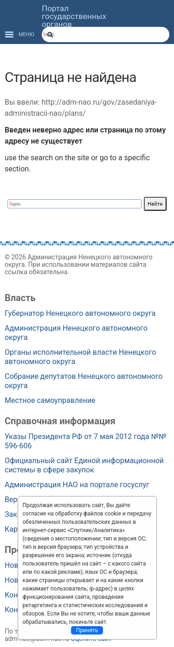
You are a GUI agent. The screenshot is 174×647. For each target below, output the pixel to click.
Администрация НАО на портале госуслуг (77, 484)
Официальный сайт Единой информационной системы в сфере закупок (84, 465)
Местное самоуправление (50, 400)
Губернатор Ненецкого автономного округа (80, 313)
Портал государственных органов (74, 16)
